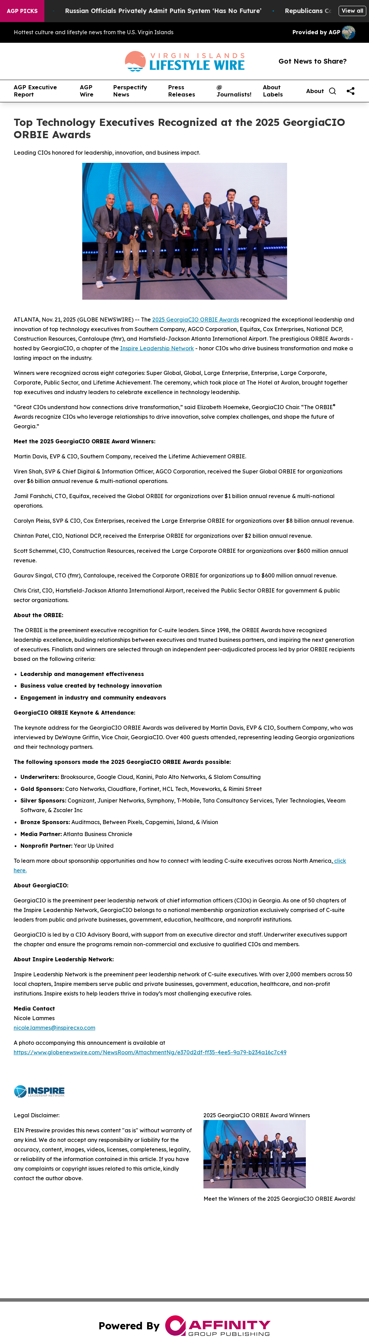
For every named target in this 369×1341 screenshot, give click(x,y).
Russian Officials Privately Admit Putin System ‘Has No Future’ (169, 11)
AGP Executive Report (35, 91)
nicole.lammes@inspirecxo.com (54, 1027)
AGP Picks (22, 11)
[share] (350, 91)
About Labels (273, 91)
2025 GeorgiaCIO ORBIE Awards (195, 319)
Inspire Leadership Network (157, 348)
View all (352, 10)
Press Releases (181, 91)
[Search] (332, 91)
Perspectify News (130, 91)
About (315, 91)
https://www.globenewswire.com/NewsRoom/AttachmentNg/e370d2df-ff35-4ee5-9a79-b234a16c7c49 (150, 1052)
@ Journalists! (234, 91)
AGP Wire (87, 91)
